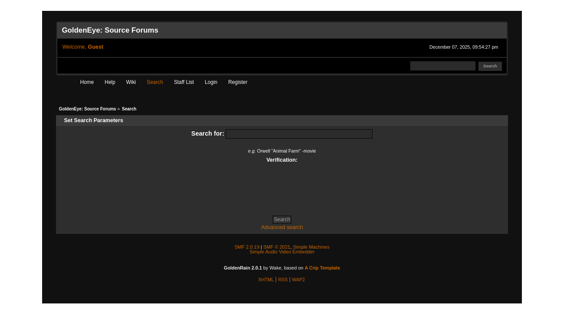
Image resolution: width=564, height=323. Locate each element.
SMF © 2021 (276, 247)
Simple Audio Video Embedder (282, 251)
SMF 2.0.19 (246, 247)
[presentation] (282, 186)
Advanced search (282, 227)
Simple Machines (311, 247)
